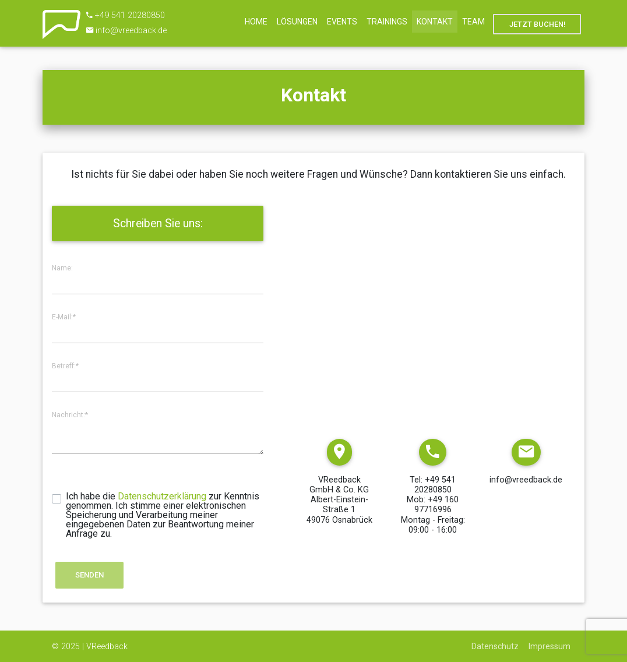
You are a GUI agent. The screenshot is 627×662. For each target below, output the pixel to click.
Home (256, 21)
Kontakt (435, 21)
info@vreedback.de (131, 31)
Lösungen (297, 21)
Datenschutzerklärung (162, 496)
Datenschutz (495, 646)
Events (342, 21)
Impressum (549, 646)
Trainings (387, 21)
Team (473, 21)
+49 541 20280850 (130, 15)
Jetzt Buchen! (537, 24)
